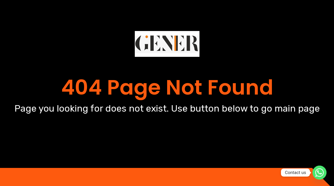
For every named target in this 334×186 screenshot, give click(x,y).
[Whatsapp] (319, 173)
